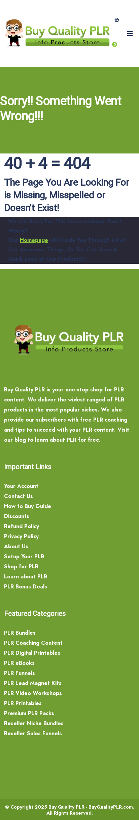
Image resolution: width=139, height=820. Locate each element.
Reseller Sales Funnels (33, 733)
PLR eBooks (19, 663)
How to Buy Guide (27, 506)
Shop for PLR (21, 566)
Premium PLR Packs (29, 713)
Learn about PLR (25, 576)
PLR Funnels (19, 673)
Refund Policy (21, 526)
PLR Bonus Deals (25, 586)
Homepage (34, 240)
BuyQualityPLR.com (111, 807)
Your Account (21, 486)
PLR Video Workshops (33, 693)
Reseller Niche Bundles (34, 723)
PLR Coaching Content (33, 643)
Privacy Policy (21, 536)
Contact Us (18, 496)
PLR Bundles (20, 633)
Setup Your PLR (24, 556)
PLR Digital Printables (32, 653)
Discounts (16, 516)
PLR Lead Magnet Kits (33, 683)
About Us (16, 546)
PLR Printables (23, 703)
